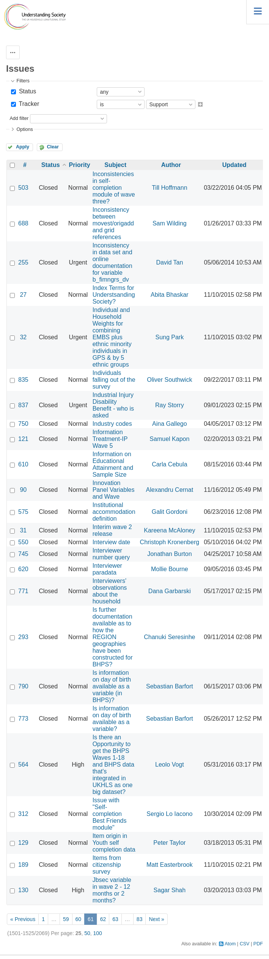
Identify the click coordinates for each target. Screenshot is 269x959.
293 (23, 637)
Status (26, 91)
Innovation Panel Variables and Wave (114, 490)
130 (23, 890)
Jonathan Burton (169, 554)
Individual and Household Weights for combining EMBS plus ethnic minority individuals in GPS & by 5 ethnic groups (112, 337)
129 (23, 842)
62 (103, 919)
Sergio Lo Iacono (169, 814)
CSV (245, 943)
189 (23, 864)
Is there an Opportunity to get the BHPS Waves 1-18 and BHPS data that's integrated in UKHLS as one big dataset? (113, 764)
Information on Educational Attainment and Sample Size (113, 464)
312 (23, 814)
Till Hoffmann (169, 187)
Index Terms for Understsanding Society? (114, 295)
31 (23, 530)
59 (66, 919)
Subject (115, 165)
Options (24, 129)
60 (79, 919)
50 (87, 933)
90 (23, 490)
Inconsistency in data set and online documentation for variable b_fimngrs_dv (112, 262)
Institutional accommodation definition (114, 512)
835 (23, 379)
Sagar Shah (170, 890)
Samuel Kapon (169, 439)
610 (23, 464)
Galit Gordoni (169, 512)
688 (23, 223)
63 (115, 919)
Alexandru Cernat (169, 490)
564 (23, 764)
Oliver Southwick (169, 379)
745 (23, 554)
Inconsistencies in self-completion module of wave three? (114, 188)
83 (140, 919)
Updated (234, 165)
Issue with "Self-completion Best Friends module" (110, 814)
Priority (79, 165)
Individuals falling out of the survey (114, 380)
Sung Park (169, 337)
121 (23, 439)
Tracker (28, 104)
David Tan (169, 262)
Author (171, 165)
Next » (156, 919)
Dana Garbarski (169, 591)
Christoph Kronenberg (170, 542)
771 (23, 591)
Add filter (18, 118)
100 (97, 933)
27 (23, 294)
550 (23, 542)
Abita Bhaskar (170, 294)
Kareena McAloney (169, 530)
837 (23, 405)
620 (23, 569)
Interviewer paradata (107, 569)
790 (23, 686)
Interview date (112, 542)
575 (23, 512)
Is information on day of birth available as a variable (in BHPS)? (112, 686)
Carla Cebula (169, 464)
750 (23, 423)
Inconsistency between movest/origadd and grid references (113, 223)
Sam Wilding (170, 223)
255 (23, 262)
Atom (230, 943)
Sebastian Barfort (169, 686)
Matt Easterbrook (169, 864)
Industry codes (112, 423)
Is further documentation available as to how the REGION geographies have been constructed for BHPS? (113, 637)
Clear (53, 147)
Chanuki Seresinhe (169, 637)
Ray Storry (169, 405)
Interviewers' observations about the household (110, 591)
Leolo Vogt (169, 764)
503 (23, 187)
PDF (258, 943)
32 (23, 337)
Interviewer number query (111, 554)
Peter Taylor (169, 842)
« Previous (22, 919)
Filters (22, 80)
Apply (22, 147)
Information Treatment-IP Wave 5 (110, 439)
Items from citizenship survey (107, 865)
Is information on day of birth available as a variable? (112, 718)
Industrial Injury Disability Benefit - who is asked (113, 405)
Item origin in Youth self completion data (114, 843)
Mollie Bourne (169, 569)
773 (23, 718)
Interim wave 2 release (112, 530)
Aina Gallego (169, 423)
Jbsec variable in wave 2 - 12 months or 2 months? (112, 890)
